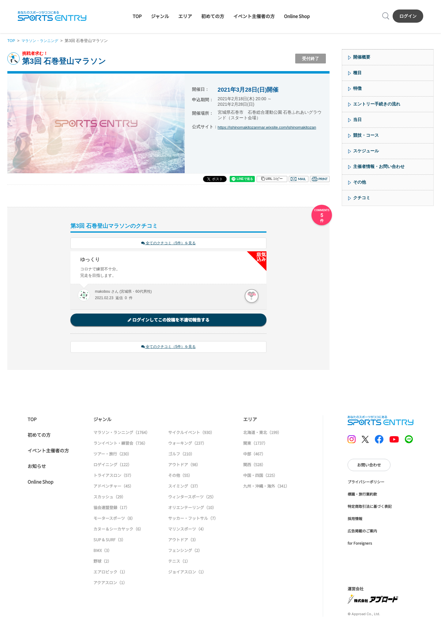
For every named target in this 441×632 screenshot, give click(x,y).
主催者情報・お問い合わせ (379, 166)
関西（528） (254, 465)
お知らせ (37, 467)
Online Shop (297, 16)
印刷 (320, 179)
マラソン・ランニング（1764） (121, 433)
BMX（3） (102, 551)
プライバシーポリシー (366, 482)
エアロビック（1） (110, 573)
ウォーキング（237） (187, 444)
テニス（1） (179, 562)
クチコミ (361, 197)
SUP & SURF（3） (109, 540)
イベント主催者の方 (254, 16)
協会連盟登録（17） (111, 508)
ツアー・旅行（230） (112, 455)
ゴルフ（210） (181, 455)
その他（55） (180, 476)
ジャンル (160, 16)
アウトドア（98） (184, 465)
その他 (359, 182)
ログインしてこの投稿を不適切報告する (168, 320)
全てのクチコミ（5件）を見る (168, 243)
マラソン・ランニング (42, 40)
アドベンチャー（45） (113, 487)
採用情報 (355, 519)
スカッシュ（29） (109, 498)
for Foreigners (360, 543)
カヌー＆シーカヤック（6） (118, 530)
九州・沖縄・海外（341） (266, 487)
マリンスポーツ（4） (187, 530)
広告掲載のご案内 (362, 531)
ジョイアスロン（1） (187, 573)
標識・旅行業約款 (362, 494)
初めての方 (212, 16)
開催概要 (361, 57)
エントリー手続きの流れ (376, 103)
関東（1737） (255, 444)
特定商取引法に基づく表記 (370, 507)
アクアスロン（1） (110, 583)
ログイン (408, 16)
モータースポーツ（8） (114, 519)
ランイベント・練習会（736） (120, 444)
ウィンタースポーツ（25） (192, 498)
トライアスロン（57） (113, 476)
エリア (185, 16)
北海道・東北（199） (262, 433)
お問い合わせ (369, 466)
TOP (137, 16)
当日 (357, 119)
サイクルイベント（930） (191, 433)
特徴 (357, 88)
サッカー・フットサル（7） (193, 519)
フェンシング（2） (185, 551)
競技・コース (366, 135)
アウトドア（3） (183, 540)
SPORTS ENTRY (52, 16)
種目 (357, 72)
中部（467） (254, 455)
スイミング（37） (184, 487)
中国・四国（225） (260, 476)
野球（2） (102, 562)
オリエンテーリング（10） (192, 508)
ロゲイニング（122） (112, 465)
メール (298, 179)
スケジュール (366, 150)
